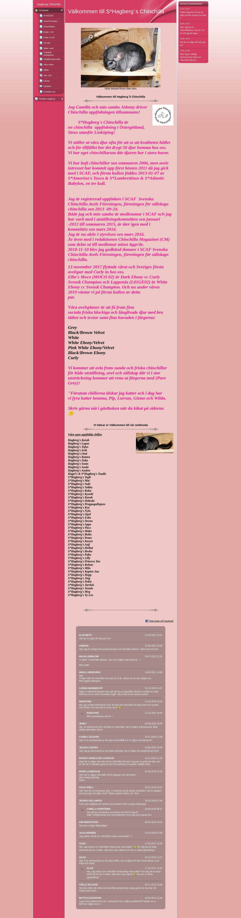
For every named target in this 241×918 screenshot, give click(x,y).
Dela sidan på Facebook (161, 621)
